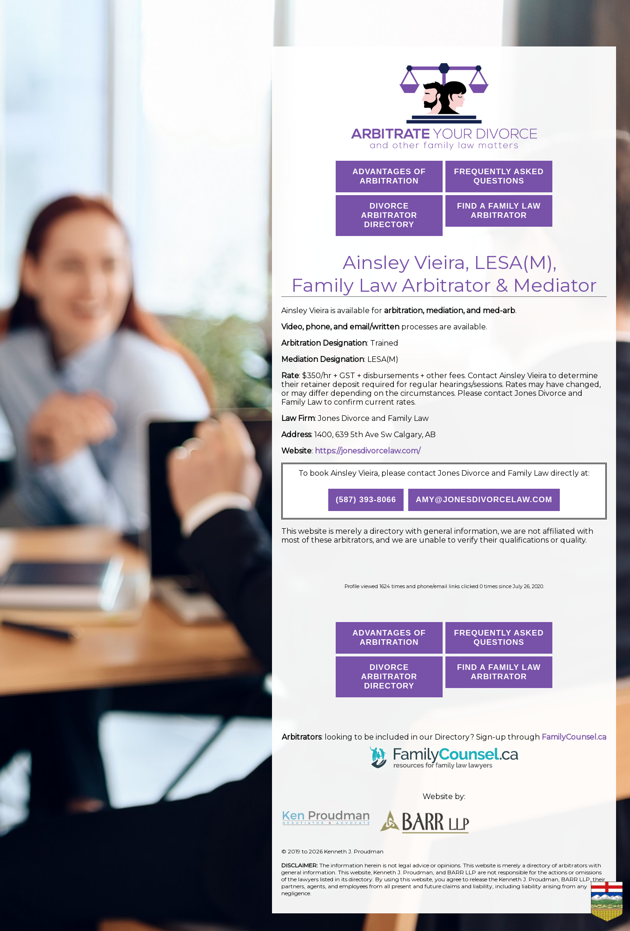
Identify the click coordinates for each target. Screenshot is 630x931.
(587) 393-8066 (366, 499)
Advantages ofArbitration (389, 176)
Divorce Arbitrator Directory (389, 215)
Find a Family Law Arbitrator (499, 211)
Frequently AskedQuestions (499, 176)
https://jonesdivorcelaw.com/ (367, 450)
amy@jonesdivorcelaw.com (484, 499)
